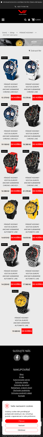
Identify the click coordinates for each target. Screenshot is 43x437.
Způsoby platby (21, 382)
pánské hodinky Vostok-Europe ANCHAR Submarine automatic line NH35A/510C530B (22, 323)
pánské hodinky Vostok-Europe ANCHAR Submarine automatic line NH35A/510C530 (11, 229)
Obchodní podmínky (21, 390)
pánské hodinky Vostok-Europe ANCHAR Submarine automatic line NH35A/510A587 (11, 276)
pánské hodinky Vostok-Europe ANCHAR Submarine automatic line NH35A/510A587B (32, 276)
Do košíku (16, 97)
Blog (22, 374)
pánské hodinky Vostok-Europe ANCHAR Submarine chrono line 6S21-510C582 (11, 183)
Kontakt (21, 396)
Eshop (12, 33)
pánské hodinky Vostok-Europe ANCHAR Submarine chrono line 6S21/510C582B (32, 183)
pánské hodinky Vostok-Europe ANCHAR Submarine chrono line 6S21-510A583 (11, 89)
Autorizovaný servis (21, 380)
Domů (4, 33)
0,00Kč (36, 19)
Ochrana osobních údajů (21, 393)
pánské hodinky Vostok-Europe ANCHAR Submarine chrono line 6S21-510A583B (11, 136)
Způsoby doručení (21, 385)
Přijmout (21, 421)
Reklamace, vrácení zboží (21, 388)
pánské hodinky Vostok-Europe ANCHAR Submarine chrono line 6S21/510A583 (32, 89)
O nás (21, 377)
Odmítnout (21, 430)
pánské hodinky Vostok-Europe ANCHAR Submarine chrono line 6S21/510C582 (32, 136)
